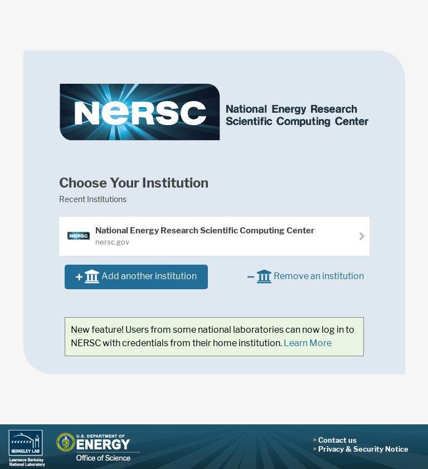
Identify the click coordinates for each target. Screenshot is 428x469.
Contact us (337, 440)
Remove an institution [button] (305, 277)
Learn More (308, 343)
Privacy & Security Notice (363, 448)
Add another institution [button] (136, 277)
